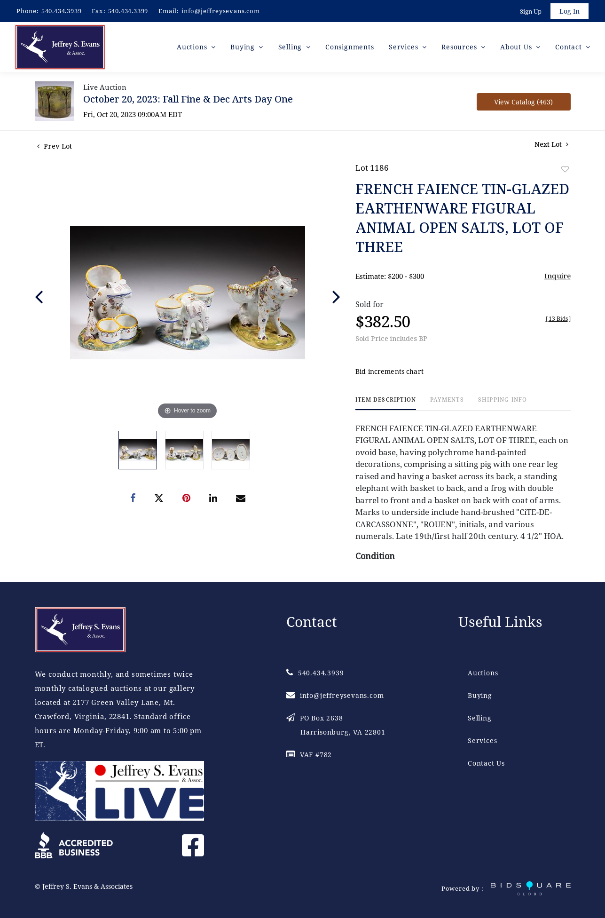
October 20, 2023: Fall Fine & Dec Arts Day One (188, 99)
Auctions (483, 672)
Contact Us (486, 763)
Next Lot (551, 144)
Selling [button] (291, 46)
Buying (480, 695)
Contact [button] (569, 46)
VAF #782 (309, 754)
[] (558, 319)
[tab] (385, 403)
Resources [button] (460, 46)
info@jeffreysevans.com (220, 11)
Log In (569, 11)
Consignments (349, 46)
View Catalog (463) (523, 101)
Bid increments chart (389, 371)
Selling (480, 717)
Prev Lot (54, 146)
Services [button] (404, 46)
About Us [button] (517, 46)
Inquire (557, 275)
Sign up (531, 11)
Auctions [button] (193, 46)
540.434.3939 (61, 11)
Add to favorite (565, 169)
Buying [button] (243, 46)
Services (482, 740)
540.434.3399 (128, 11)
